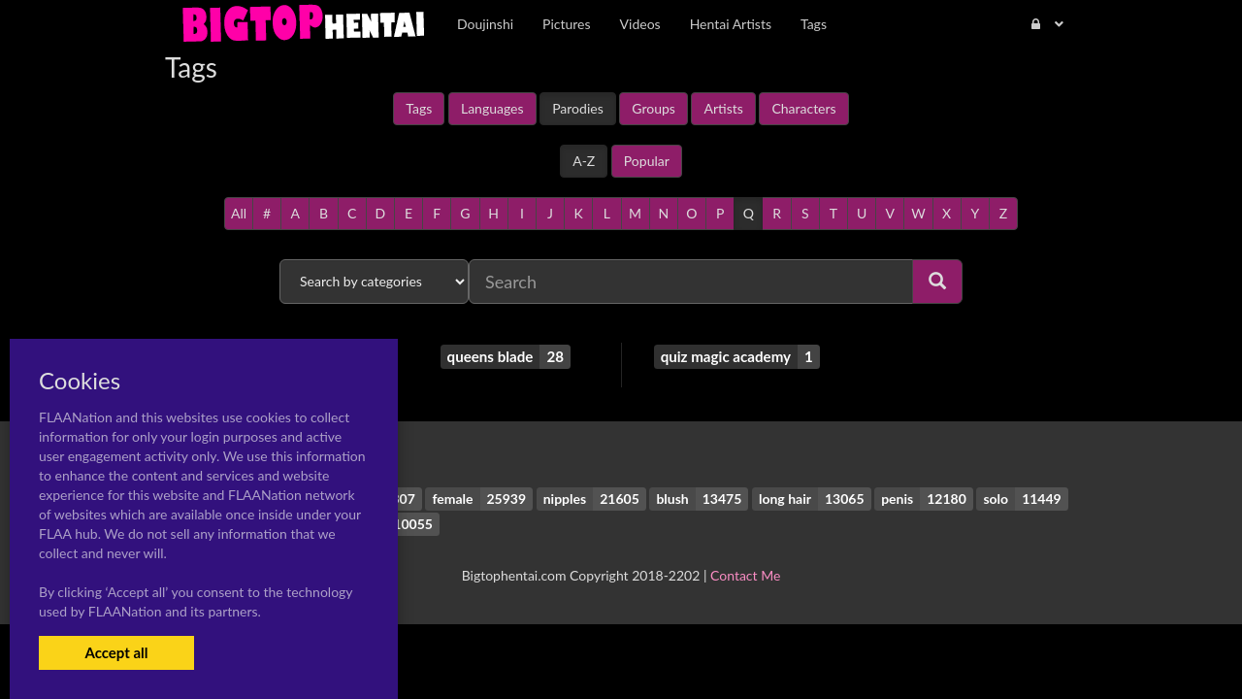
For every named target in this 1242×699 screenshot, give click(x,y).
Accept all (115, 652)
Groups (653, 108)
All (238, 213)
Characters (803, 108)
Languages (492, 108)
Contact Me (745, 575)
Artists (722, 108)
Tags (419, 108)
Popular (647, 160)
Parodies (578, 108)
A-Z (583, 160)
